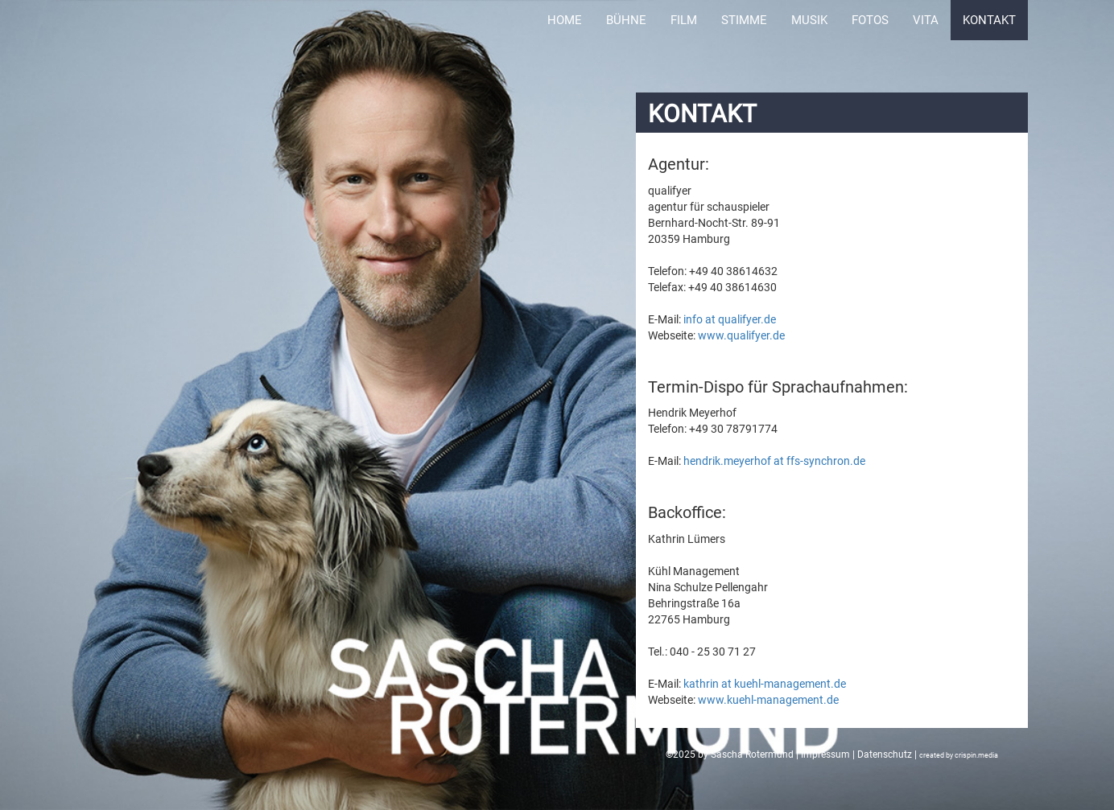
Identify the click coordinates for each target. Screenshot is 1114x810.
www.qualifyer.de (741, 335)
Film (683, 20)
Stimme (744, 20)
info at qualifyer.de (729, 319)
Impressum (825, 754)
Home (564, 20)
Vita (926, 20)
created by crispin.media (958, 755)
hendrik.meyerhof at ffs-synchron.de (774, 460)
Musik (809, 20)
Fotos (870, 20)
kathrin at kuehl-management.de (764, 683)
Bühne (626, 20)
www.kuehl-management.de (768, 699)
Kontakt (989, 20)
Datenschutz (884, 754)
